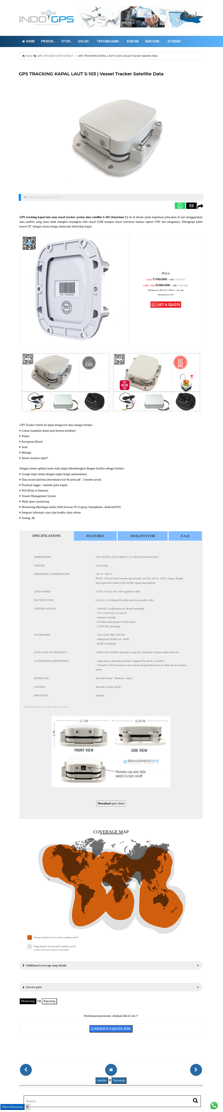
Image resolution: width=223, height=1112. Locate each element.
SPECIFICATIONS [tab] (22, 481)
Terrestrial (82, 997)
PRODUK (30, 41)
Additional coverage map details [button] (27, 883)
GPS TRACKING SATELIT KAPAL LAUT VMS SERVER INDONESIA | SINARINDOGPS (94, 1092)
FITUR (48, 41)
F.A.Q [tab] (135, 482)
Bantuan (134, 41)
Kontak (114, 41)
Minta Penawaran (12, 1106)
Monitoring (8, 918)
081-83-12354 (28, 1092)
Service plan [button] (14, 905)
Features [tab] (63, 482)
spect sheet (74, 743)
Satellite (65, 997)
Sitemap (155, 41)
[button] (125, 185)
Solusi (66, 41)
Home (9, 41)
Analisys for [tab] (101, 482)
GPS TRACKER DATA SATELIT (26, 176)
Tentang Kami (90, 41)
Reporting (30, 918)
